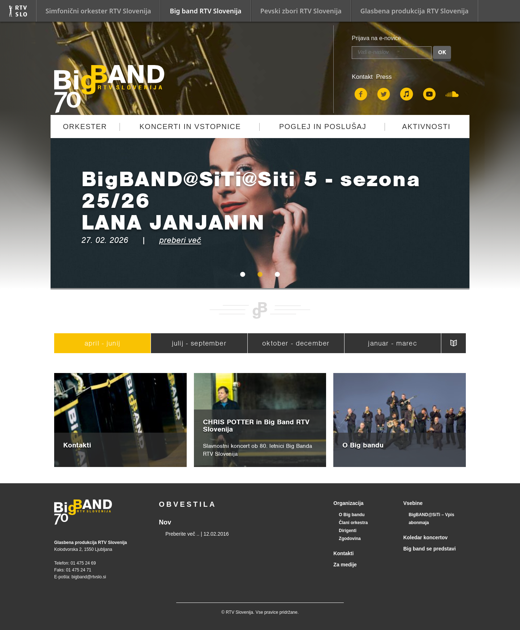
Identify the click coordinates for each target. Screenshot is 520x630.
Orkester (85, 126)
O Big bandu (351, 514)
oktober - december (295, 343)
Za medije (345, 564)
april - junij (102, 343)
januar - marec (392, 343)
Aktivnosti (426, 126)
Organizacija (348, 503)
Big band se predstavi (429, 549)
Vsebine (413, 503)
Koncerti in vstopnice (190, 126)
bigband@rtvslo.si (89, 576)
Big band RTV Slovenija (205, 11)
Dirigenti (347, 530)
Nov (165, 522)
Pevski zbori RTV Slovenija (301, 11)
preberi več (180, 240)
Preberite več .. (182, 534)
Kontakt (362, 76)
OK (442, 52)
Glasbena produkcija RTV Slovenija (414, 11)
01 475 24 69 (83, 563)
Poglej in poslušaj (323, 126)
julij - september (199, 343)
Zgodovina (350, 538)
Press (383, 76)
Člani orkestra (353, 522)
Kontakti (343, 553)
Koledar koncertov (425, 537)
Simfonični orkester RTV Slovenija (98, 11)
